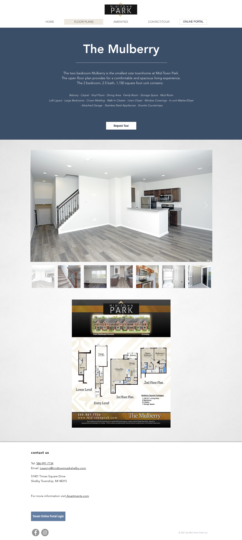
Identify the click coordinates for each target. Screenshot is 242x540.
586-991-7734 (44, 463)
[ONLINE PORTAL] (193, 22)
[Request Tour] (121, 126)
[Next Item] (206, 206)
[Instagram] (45, 532)
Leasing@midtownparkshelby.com (63, 468)
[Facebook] (35, 532)
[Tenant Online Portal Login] (48, 516)
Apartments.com (77, 496)
